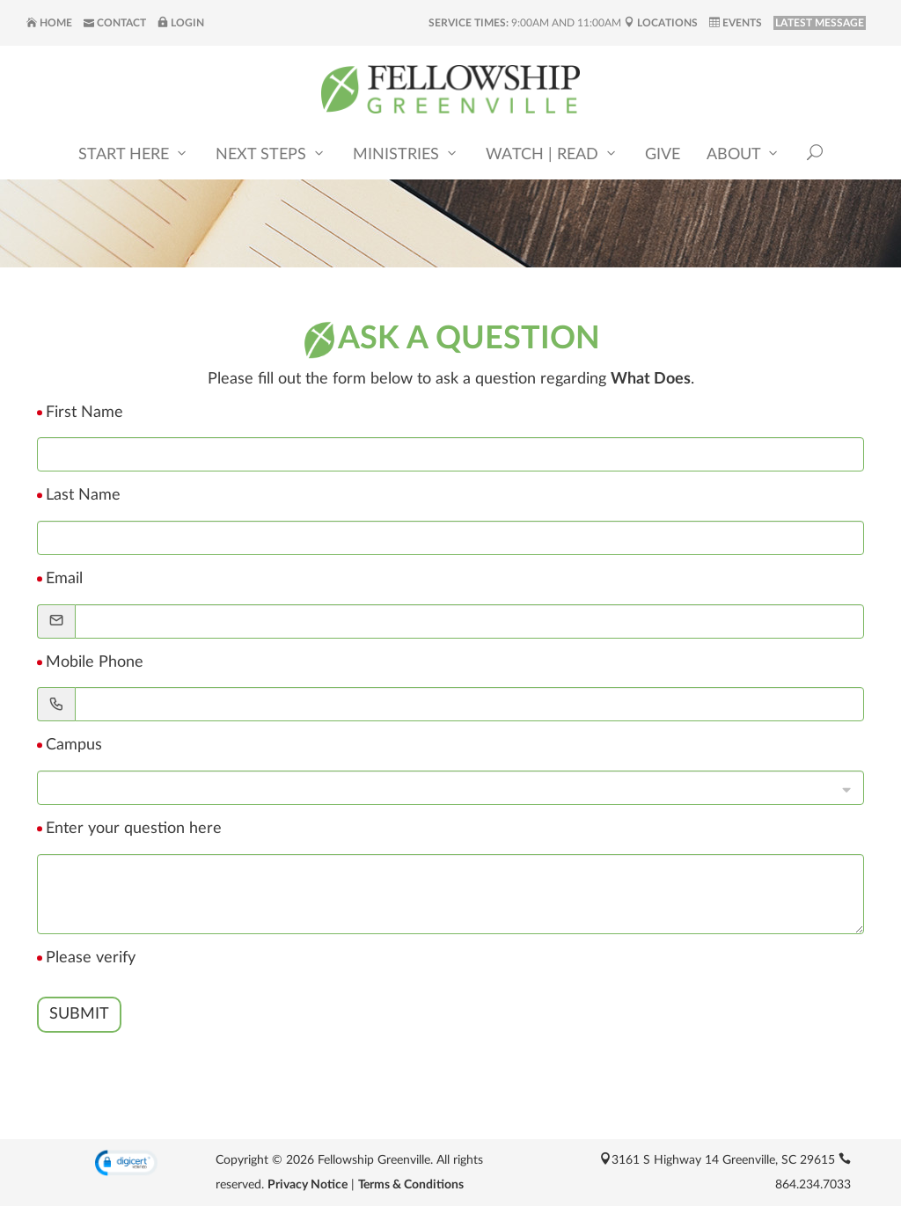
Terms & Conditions (411, 1185)
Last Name (83, 495)
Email (64, 579)
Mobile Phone (94, 662)
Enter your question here (134, 829)
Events (735, 23)
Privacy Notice (307, 1185)
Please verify (91, 958)
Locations (661, 23)
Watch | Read (552, 154)
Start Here (133, 154)
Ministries (406, 154)
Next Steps (271, 154)
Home (49, 23)
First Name (84, 412)
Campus (74, 745)
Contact (115, 23)
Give (662, 156)
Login (180, 23)
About (743, 154)
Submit (79, 1014)
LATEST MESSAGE (819, 23)
